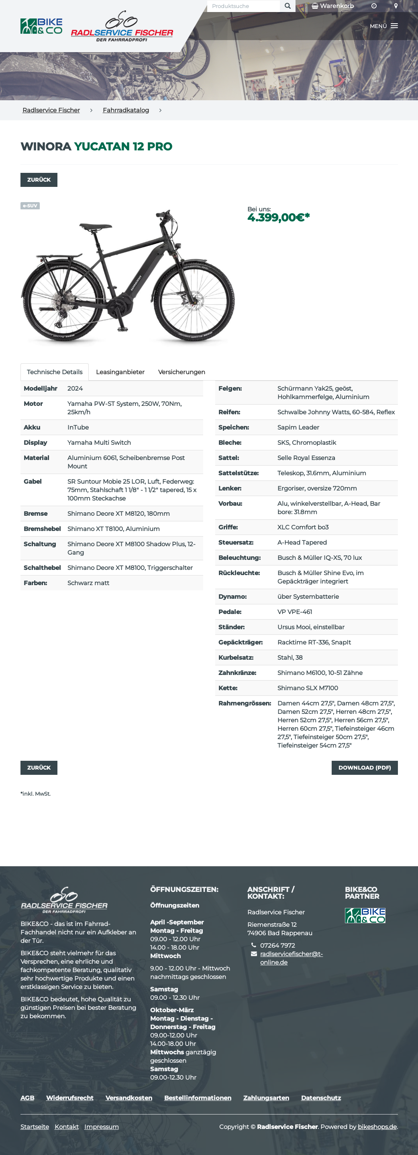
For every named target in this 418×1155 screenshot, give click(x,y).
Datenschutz (321, 1098)
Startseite (34, 1127)
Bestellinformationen (197, 1098)
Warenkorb (333, 6)
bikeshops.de (377, 1127)
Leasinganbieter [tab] (120, 372)
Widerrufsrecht (70, 1098)
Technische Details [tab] (54, 372)
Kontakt (67, 1127)
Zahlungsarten (266, 1098)
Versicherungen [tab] (181, 372)
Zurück (39, 179)
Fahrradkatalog (126, 110)
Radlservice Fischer (51, 110)
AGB (27, 1098)
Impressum (101, 1127)
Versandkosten (129, 1098)
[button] (384, 26)
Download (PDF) (364, 767)
